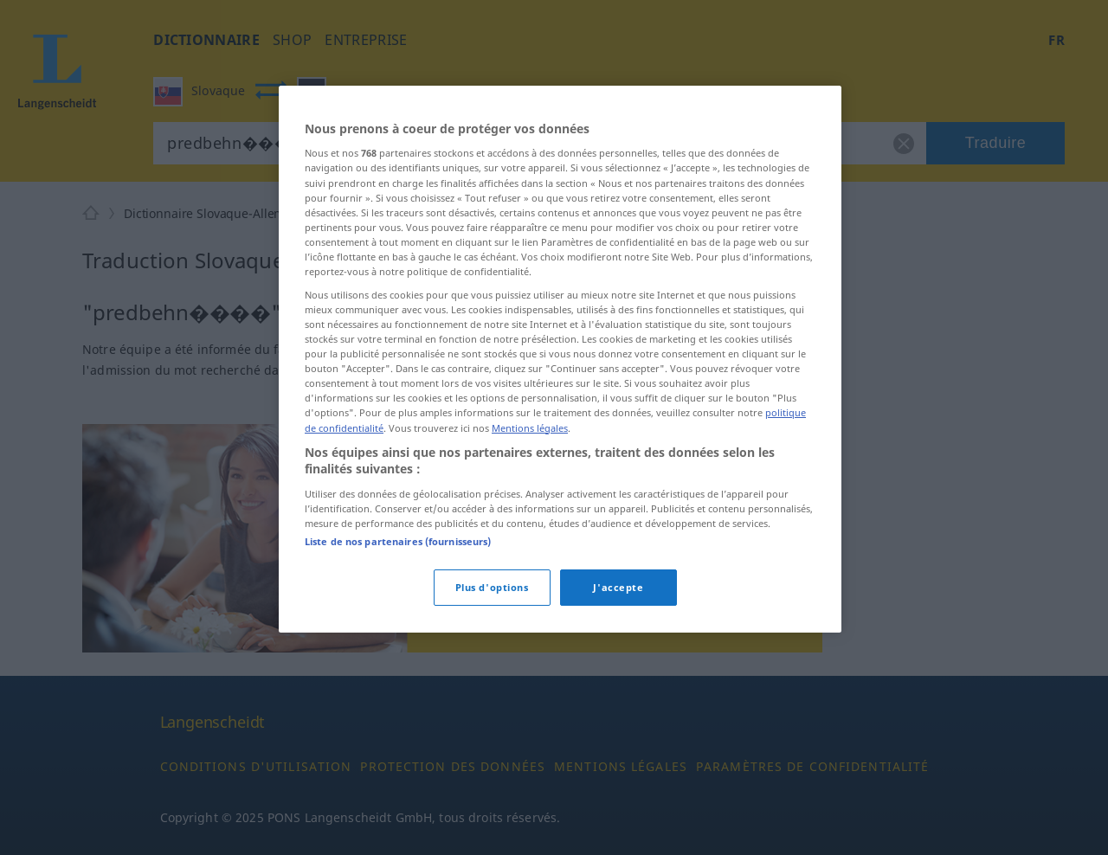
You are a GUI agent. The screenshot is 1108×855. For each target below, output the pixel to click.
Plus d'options (492, 587)
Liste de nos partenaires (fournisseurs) (398, 541)
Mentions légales (530, 427)
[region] (560, 359)
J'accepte (618, 587)
